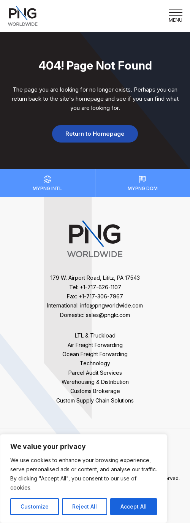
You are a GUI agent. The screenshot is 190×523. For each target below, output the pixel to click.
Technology (95, 363)
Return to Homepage (95, 133)
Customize (35, 506)
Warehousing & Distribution (95, 382)
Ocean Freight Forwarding (95, 354)
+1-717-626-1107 (100, 287)
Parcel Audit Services (95, 372)
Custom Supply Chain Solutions (95, 400)
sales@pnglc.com (108, 315)
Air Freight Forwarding (95, 345)
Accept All (133, 506)
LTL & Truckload (95, 335)
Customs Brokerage (95, 391)
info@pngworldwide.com (111, 305)
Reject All (84, 506)
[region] (83, 478)
